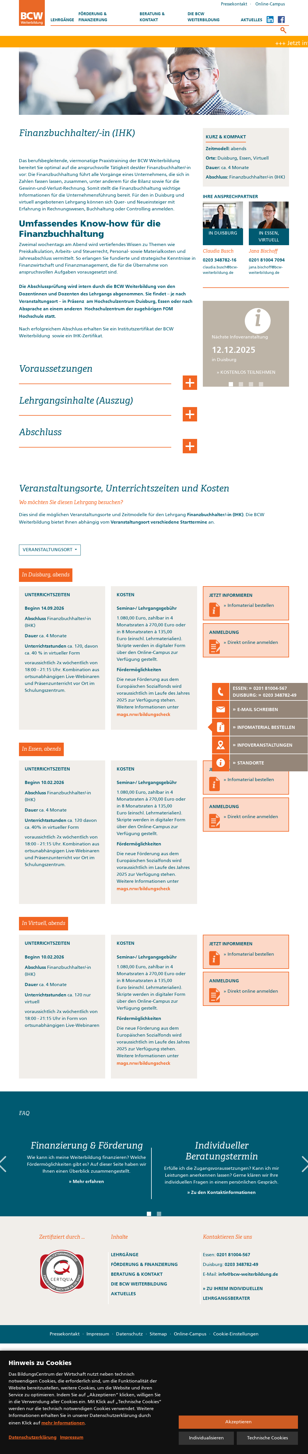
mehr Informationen (63, 1423)
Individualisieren (206, 1438)
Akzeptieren (238, 1422)
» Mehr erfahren (86, 1181)
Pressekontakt (234, 4)
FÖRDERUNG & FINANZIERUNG (144, 1264)
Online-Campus (270, 4)
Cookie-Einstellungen (236, 1334)
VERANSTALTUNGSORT (48, 550)
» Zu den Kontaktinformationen (221, 1192)
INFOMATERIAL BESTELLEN (266, 727)
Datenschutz (129, 1334)
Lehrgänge (62, 19)
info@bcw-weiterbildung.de (248, 1274)
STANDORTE (250, 763)
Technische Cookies (267, 1438)
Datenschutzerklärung (33, 1437)
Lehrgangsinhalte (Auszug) (76, 401)
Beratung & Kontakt (152, 16)
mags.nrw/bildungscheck (143, 714)
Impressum (97, 1334)
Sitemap (158, 1334)
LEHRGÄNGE (124, 1254)
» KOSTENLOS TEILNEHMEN (246, 372)
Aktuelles (251, 19)
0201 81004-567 (233, 1254)
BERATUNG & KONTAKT (137, 1274)
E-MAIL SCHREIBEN (257, 709)
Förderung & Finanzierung (92, 16)
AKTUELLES (123, 1293)
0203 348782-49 (241, 1264)
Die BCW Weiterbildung (204, 16)
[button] (231, 384)
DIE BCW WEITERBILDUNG (139, 1284)
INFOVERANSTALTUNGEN (264, 745)
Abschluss (40, 432)
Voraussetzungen (56, 369)
